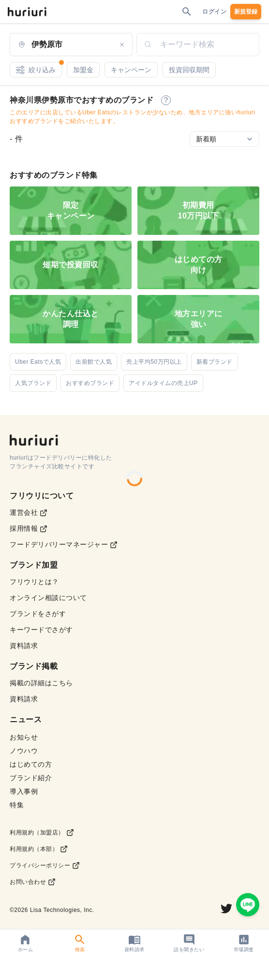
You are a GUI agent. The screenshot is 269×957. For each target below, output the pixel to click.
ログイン (214, 11)
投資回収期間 (189, 70)
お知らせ (24, 737)
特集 (17, 805)
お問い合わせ (33, 882)
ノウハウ (24, 751)
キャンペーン (131, 70)
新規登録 (245, 11)
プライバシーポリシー (45, 865)
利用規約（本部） (39, 849)
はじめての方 (31, 764)
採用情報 (28, 529)
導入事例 (24, 791)
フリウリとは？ (34, 582)
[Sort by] (224, 139)
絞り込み (39, 68)
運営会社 (28, 513)
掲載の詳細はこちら (41, 683)
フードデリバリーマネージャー (64, 544)
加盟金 (83, 70)
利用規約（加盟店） (42, 832)
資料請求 (24, 645)
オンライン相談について (48, 598)
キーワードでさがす (41, 629)
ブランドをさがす (38, 613)
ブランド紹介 (31, 778)
